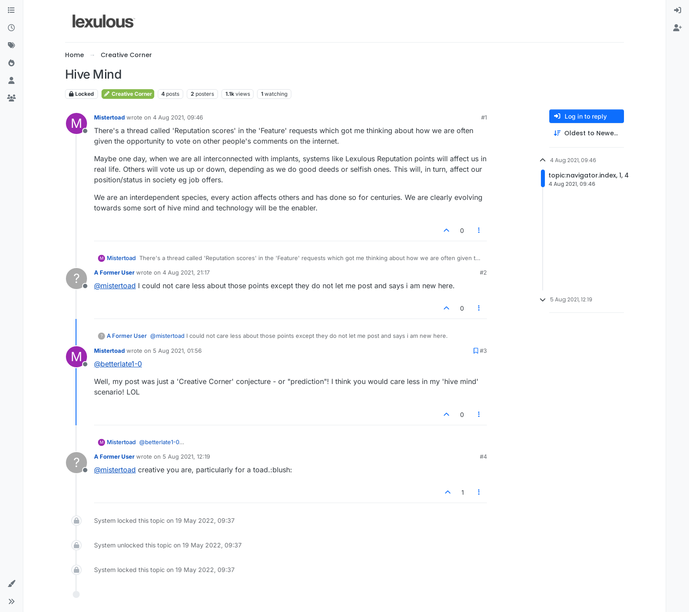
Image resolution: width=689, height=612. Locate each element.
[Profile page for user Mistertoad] (76, 123)
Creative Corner (128, 94)
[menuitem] (677, 11)
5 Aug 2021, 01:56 (177, 350)
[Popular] (11, 63)
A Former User (114, 272)
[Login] (677, 11)
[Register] (677, 28)
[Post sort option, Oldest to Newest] (586, 133)
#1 (484, 117)
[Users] (11, 81)
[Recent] (11, 28)
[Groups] (11, 98)
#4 (483, 456)
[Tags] (11, 46)
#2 (483, 272)
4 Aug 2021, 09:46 (178, 117)
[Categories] (11, 11)
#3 (483, 350)
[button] (11, 584)
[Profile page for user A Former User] (76, 278)
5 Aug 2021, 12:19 (186, 456)
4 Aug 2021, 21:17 (186, 272)
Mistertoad (109, 117)
